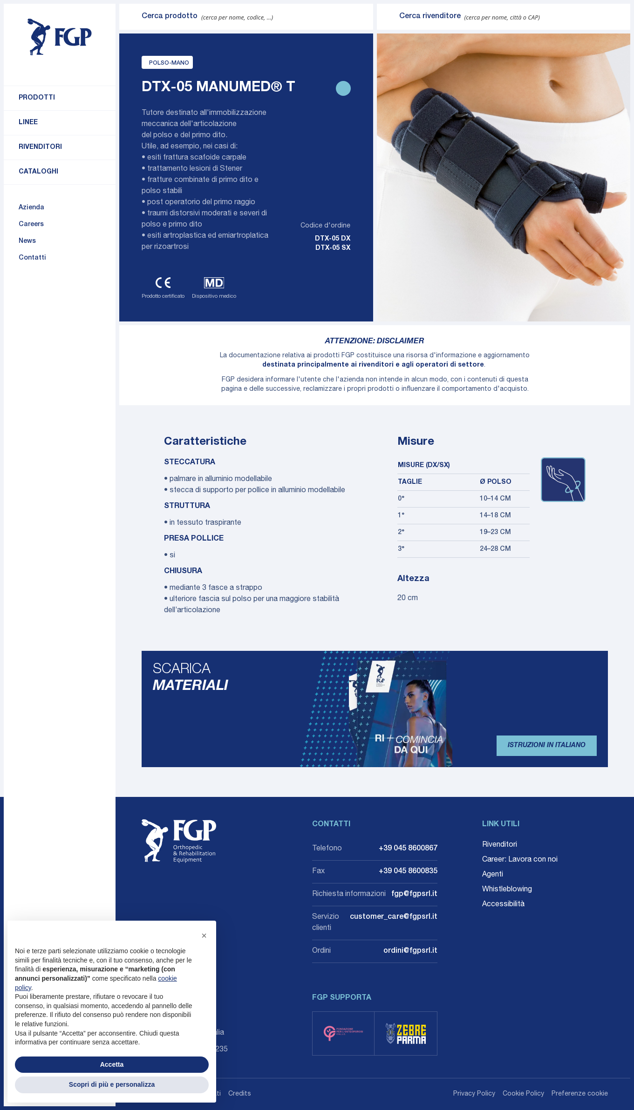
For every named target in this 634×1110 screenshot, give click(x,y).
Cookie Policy (523, 1094)
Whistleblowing (507, 890)
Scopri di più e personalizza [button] (112, 1084)
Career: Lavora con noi (520, 860)
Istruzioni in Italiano (547, 745)
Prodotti (37, 98)
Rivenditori (40, 147)
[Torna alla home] (60, 37)
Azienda (31, 208)
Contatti (32, 258)
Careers (31, 224)
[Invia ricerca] (130, 17)
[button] (204, 935)
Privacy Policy (474, 1094)
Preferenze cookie (580, 1094)
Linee (28, 123)
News (27, 241)
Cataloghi (38, 172)
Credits (239, 1094)
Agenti (492, 875)
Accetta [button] (112, 1064)
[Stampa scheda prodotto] (343, 88)
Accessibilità (503, 905)
